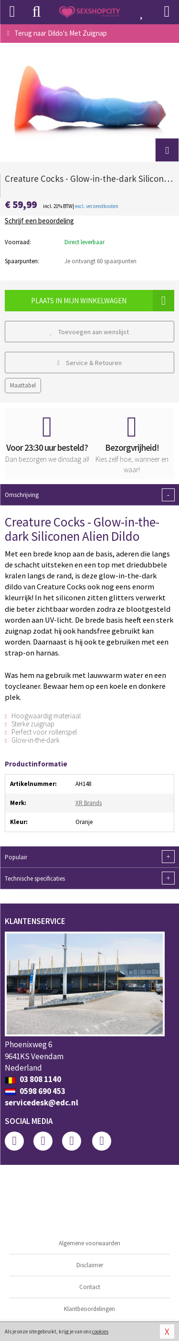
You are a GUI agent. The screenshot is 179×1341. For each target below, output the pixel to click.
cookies (100, 1331)
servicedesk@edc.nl (41, 1102)
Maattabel (23, 385)
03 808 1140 (33, 1079)
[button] (167, 150)
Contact (89, 1287)
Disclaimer (89, 1265)
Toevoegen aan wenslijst (89, 332)
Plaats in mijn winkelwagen (102, 300)
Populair (89, 857)
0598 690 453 (35, 1091)
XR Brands (88, 803)
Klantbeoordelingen (89, 1309)
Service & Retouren (89, 362)
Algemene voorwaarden (89, 1243)
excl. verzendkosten (96, 206)
